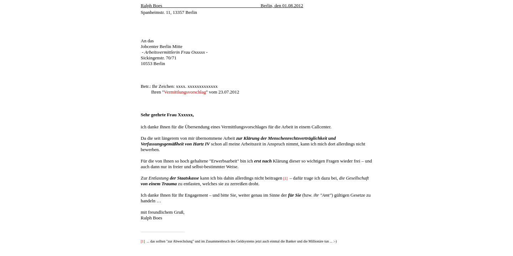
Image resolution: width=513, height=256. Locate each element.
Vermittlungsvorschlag (185, 92)
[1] (285, 178)
